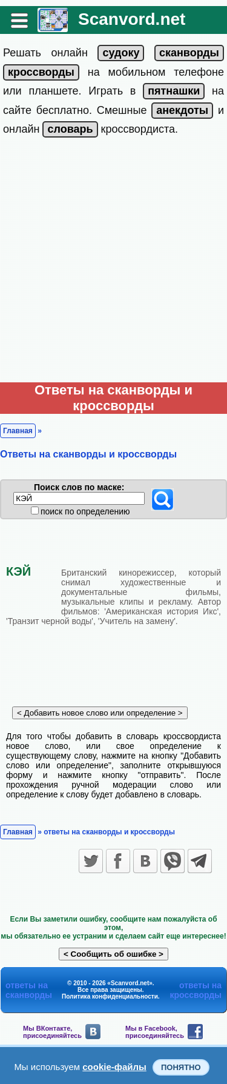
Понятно (181, 1067)
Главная (18, 431)
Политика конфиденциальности (110, 996)
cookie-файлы (114, 1067)
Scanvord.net (131, 19)
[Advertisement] (113, 262)
